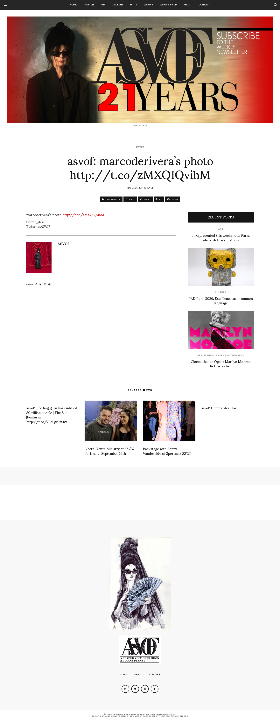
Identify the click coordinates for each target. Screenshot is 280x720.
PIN (159, 199)
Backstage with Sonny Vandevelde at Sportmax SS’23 (167, 450)
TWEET (145, 199)
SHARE (130, 199)
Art (103, 4)
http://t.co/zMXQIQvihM (83, 214)
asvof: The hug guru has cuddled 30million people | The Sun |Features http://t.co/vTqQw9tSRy (51, 414)
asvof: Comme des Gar (218, 408)
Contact (204, 4)
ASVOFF (148, 4)
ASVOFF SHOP (168, 4)
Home (73, 4)
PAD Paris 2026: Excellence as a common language (221, 300)
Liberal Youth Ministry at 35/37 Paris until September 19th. (109, 450)
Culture (117, 4)
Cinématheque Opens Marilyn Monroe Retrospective (220, 363)
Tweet (140, 147)
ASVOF (150, 187)
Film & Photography (230, 355)
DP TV (133, 4)
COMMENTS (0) (111, 199)
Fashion (89, 4)
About (188, 4)
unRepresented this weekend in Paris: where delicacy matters (221, 237)
